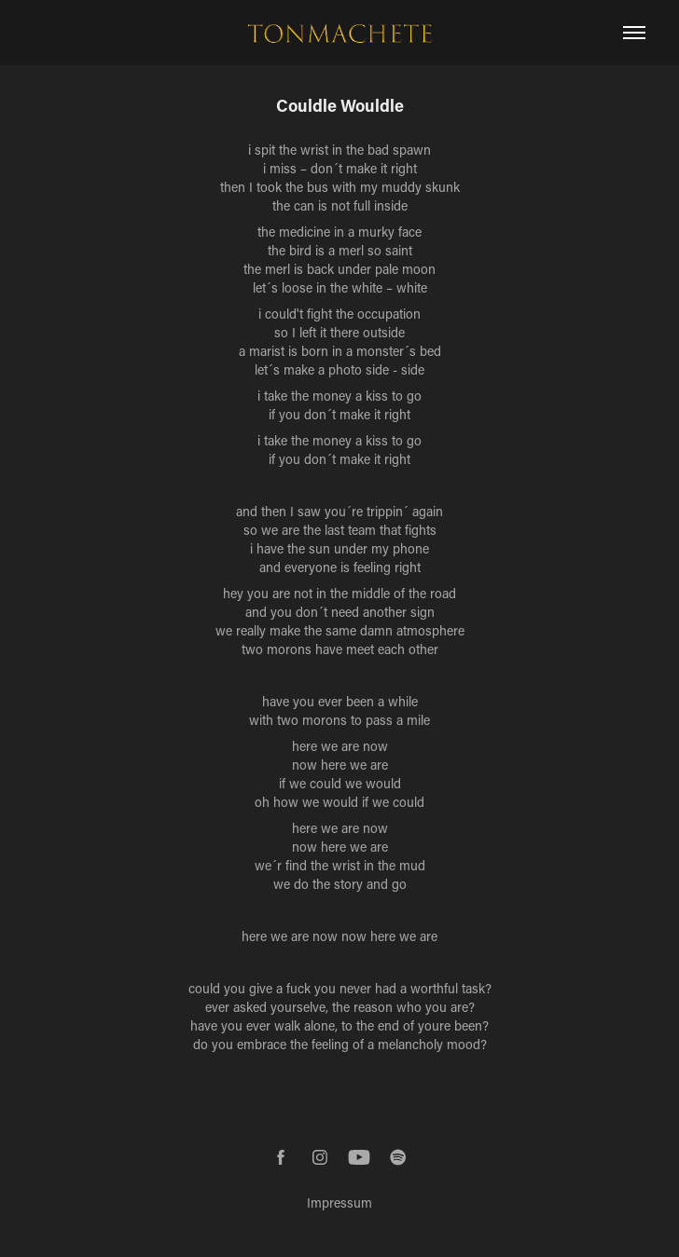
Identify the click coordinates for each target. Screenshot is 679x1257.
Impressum (339, 1202)
